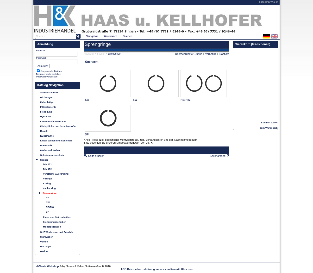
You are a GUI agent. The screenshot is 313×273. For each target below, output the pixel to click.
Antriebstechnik (49, 92)
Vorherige (211, 53)
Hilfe (262, 1)
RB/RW (50, 207)
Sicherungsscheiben (54, 222)
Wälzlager (45, 246)
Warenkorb (110, 36)
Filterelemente (48, 107)
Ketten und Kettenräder (53, 121)
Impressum (271, 1)
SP (47, 211)
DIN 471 (47, 164)
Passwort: (41, 58)
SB (47, 197)
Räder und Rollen (50, 150)
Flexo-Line (46, 111)
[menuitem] (92, 35)
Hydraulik (45, 116)
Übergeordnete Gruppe (188, 53)
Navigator (92, 36)
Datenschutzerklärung (141, 269)
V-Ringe (47, 178)
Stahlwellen (46, 236)
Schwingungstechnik (52, 155)
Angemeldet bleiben (51, 71)
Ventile (44, 241)
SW (48, 202)
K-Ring (47, 183)
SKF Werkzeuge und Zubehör (56, 232)
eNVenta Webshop (47, 266)
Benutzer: (41, 50)
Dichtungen (46, 97)
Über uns (187, 269)
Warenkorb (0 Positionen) (252, 44)
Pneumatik (46, 145)
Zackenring (49, 188)
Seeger (44, 160)
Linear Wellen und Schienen (56, 140)
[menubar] (109, 35)
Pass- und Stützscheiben (57, 217)
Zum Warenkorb (269, 128)
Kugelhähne (47, 135)
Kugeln (44, 131)
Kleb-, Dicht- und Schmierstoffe (58, 126)
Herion (44, 251)
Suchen (127, 36)
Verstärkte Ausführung (56, 173)
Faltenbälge (46, 102)
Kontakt (175, 269)
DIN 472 (47, 169)
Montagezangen (52, 226)
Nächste (224, 53)
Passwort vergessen (46, 76)
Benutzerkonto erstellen (48, 74)
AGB (123, 269)
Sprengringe (50, 193)
